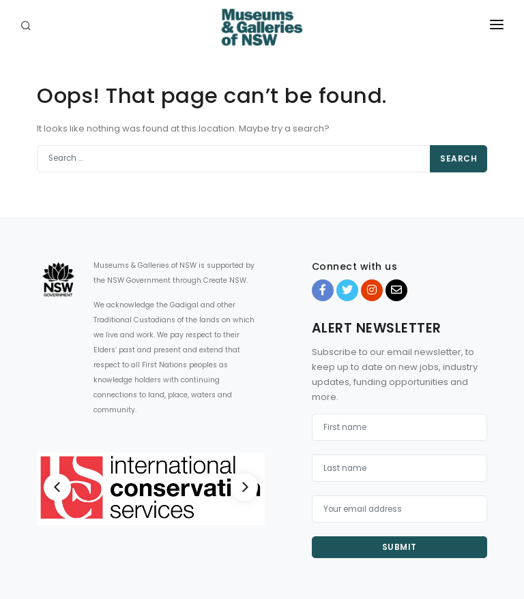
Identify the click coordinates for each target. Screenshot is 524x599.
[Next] (244, 487)
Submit (399, 547)
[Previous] (57, 487)
